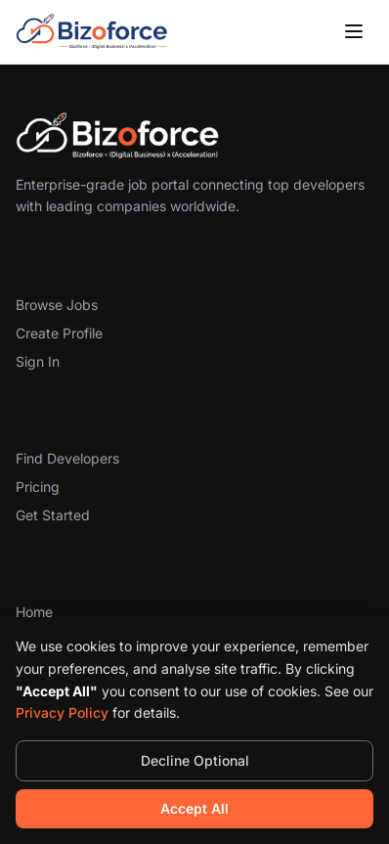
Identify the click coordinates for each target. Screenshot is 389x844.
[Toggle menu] (353, 31)
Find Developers (67, 458)
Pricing (38, 486)
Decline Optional (195, 760)
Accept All (194, 808)
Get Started (53, 515)
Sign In (38, 361)
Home (34, 611)
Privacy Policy (62, 712)
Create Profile (59, 333)
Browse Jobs (57, 304)
